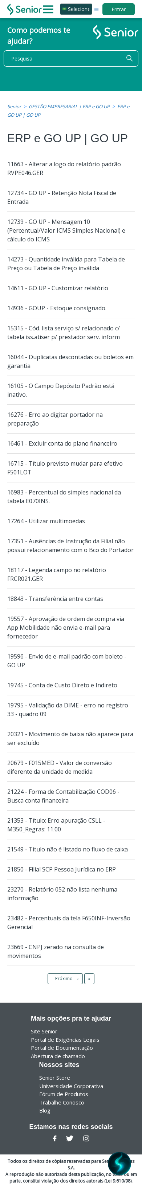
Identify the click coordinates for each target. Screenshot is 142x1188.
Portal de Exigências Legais (65, 1039)
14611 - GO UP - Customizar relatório (57, 288)
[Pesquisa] (71, 58)
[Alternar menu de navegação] (96, 9)
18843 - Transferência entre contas (55, 599)
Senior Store (54, 1077)
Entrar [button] (118, 9)
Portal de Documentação (62, 1047)
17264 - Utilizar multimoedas (46, 521)
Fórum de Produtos (63, 1094)
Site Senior (44, 1031)
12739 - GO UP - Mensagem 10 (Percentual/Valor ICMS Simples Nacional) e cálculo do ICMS (66, 230)
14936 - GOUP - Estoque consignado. (56, 308)
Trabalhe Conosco (61, 1102)
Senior (14, 106)
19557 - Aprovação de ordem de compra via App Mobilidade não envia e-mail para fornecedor (65, 627)
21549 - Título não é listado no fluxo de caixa (67, 849)
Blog (44, 1110)
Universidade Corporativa (71, 1086)
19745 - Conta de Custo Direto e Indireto (62, 685)
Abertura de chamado (58, 1056)
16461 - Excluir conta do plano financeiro (62, 443)
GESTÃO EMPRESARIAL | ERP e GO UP (69, 106)
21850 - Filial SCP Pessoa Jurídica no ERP (61, 869)
